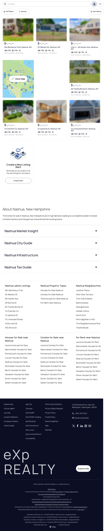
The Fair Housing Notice (80, 507)
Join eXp (7, 413)
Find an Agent (9, 408)
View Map (18, 78)
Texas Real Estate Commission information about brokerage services (51, 502)
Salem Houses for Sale (15, 382)
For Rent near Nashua (51, 302)
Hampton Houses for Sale (17, 374)
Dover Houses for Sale (15, 378)
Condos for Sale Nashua (52, 294)
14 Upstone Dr (11, 315)
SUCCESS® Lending (33, 417)
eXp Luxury (30, 430)
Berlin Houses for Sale (15, 370)
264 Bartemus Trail (14, 290)
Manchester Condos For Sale (54, 349)
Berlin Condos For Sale (51, 370)
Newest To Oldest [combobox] (24, 11)
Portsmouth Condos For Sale (54, 353)
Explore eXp (8, 404)
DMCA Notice (52, 489)
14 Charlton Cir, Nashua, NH (16, 128)
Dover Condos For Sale (51, 378)
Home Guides (9, 425)
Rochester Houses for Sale (17, 366)
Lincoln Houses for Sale (16, 357)
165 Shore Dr (11, 327)
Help (47, 425)
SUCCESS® (30, 413)
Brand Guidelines (51, 421)
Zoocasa (29, 408)
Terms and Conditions (53, 404)
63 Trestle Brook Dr (14, 307)
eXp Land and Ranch (33, 434)
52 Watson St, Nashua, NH (49, 47)
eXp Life (29, 404)
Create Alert (18, 180)
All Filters (8, 11)
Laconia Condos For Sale (52, 345)
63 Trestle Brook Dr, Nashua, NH (84, 89)
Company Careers (11, 421)
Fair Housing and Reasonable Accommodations (51, 494)
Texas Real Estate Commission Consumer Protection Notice (52, 504)
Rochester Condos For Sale (53, 366)
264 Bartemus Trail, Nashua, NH (18, 47)
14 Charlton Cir (12, 311)
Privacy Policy (50, 413)
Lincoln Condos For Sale (52, 357)
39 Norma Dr (11, 302)
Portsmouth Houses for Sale (18, 353)
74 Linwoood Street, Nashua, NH (83, 129)
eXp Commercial (32, 425)
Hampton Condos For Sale (53, 374)
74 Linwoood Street (14, 319)
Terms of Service (70, 492)
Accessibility (30, 438)
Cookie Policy (50, 417)
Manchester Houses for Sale (18, 349)
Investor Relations (11, 417)
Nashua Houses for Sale (16, 362)
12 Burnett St (11, 323)
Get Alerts (96, 11)
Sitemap (48, 430)
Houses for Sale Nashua (52, 290)
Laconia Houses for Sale (16, 345)
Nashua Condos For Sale (52, 362)
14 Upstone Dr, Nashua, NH (49, 128)
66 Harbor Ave (11, 298)
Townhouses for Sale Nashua (54, 298)
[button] (52, 231)
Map (52, 527)
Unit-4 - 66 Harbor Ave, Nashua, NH (84, 48)
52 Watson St (11, 294)
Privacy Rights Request (54, 408)
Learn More (81, 509)
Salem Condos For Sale (51, 382)
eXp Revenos (31, 421)
